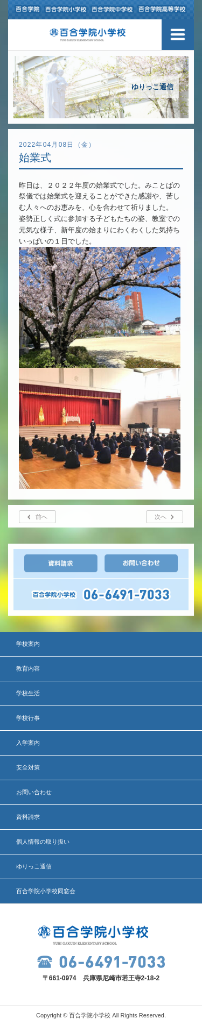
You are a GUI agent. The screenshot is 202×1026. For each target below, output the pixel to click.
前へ (41, 517)
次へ (160, 517)
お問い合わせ (34, 792)
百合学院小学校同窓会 (45, 891)
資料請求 (28, 817)
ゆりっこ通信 (34, 866)
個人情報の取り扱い (42, 841)
